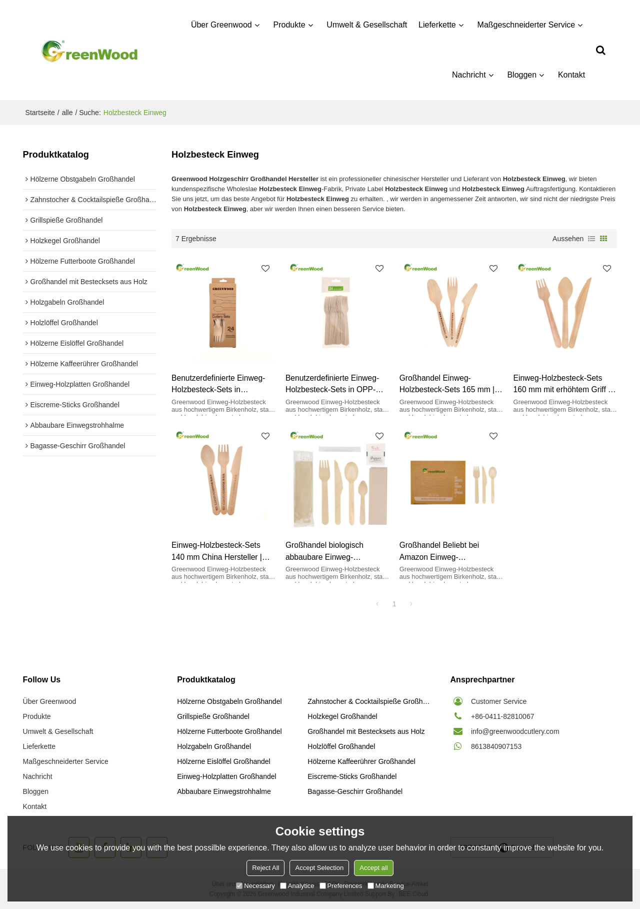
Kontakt (571, 75)
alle (67, 113)
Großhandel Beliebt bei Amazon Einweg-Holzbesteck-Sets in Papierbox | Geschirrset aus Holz (448, 551)
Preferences (341, 885)
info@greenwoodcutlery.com (515, 731)
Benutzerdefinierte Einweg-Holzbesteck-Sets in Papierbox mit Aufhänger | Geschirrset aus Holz (218, 384)
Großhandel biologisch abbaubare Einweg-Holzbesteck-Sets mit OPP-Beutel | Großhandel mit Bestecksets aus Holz (333, 551)
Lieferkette (437, 25)
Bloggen (521, 75)
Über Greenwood (221, 25)
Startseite (40, 113)
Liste (592, 239)
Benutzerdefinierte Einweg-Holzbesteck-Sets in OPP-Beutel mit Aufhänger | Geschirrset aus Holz (332, 384)
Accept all (374, 867)
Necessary (255, 885)
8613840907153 (496, 746)
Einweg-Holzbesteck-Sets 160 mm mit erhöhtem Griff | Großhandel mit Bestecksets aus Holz (563, 384)
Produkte (290, 25)
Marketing (386, 885)
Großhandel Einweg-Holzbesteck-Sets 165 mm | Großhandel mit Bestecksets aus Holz (449, 384)
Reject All (265, 867)
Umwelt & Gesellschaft (366, 25)
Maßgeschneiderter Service (527, 25)
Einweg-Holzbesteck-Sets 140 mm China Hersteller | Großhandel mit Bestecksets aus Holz (221, 551)
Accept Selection (319, 867)
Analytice (297, 885)
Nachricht (469, 75)
